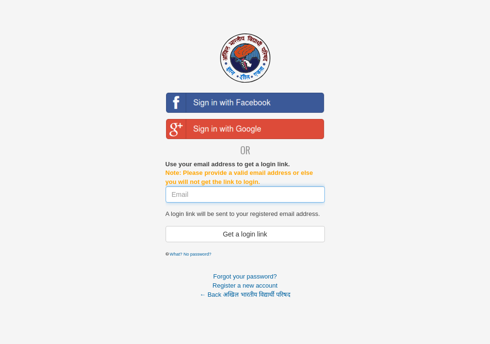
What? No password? (191, 254)
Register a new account (245, 285)
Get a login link (245, 234)
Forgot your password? (245, 276)
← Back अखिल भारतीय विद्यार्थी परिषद (245, 294)
